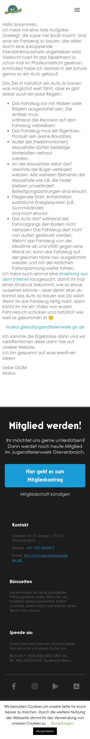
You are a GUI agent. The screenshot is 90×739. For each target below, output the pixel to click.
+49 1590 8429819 (40, 548)
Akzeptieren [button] (45, 731)
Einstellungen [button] (62, 723)
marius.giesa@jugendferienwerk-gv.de (45, 327)
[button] (77, 9)
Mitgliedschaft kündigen (45, 494)
